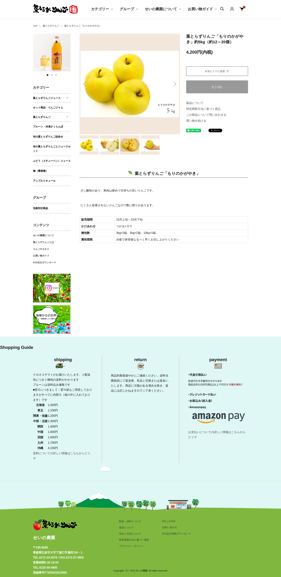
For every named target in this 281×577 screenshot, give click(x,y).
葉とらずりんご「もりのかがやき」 (83, 25)
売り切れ (217, 87)
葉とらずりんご (51, 25)
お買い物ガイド (200, 9)
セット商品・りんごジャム (48, 107)
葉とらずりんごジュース (47, 98)
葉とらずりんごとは (43, 242)
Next (174, 84)
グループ (127, 9)
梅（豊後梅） (40, 170)
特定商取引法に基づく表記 (203, 108)
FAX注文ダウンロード (44, 262)
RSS (164, 521)
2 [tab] (52, 75)
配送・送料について (130, 521)
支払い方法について (130, 533)
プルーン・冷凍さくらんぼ (48, 126)
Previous (85, 84)
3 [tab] (56, 75)
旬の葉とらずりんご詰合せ (48, 136)
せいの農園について (161, 9)
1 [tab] (47, 75)
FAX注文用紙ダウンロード (176, 533)
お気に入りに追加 (217, 71)
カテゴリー (100, 9)
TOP (35, 25)
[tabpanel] (52, 52)
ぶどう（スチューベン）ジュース (52, 160)
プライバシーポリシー (131, 546)
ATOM (172, 521)
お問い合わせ (169, 527)
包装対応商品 (40, 208)
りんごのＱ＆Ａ (41, 249)
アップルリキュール (44, 180)
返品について (194, 102)
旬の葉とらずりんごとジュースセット (52, 148)
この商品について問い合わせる (206, 114)
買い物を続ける (196, 120)
